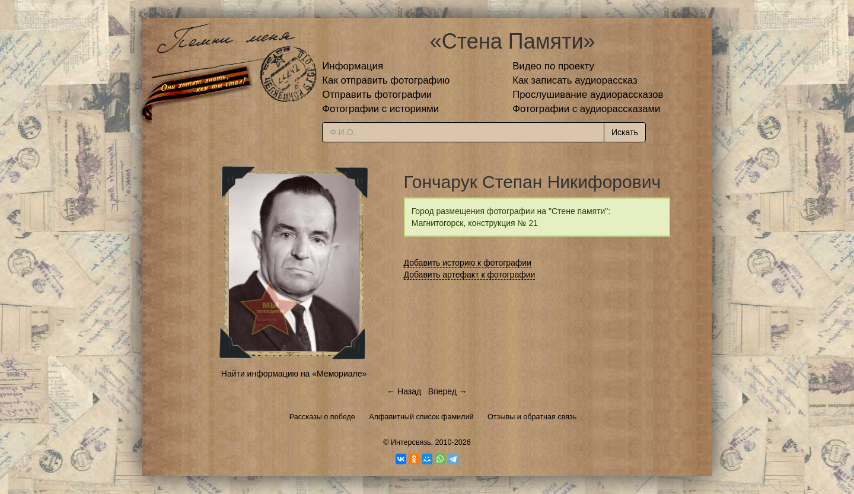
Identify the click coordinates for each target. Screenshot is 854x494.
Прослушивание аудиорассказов (587, 94)
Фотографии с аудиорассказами (586, 108)
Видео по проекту (553, 66)
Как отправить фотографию (386, 80)
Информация (352, 66)
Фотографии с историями (380, 108)
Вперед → (447, 391)
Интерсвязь (411, 442)
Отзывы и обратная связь (531, 417)
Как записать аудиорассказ (575, 80)
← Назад (404, 391)
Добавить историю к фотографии (468, 262)
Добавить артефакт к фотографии (470, 274)
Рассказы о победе (322, 417)
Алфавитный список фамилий (421, 417)
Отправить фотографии (377, 94)
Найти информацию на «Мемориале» (294, 373)
